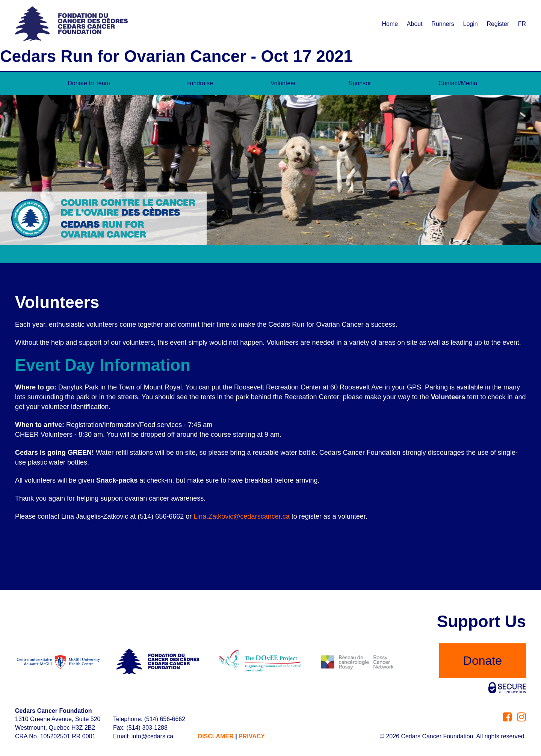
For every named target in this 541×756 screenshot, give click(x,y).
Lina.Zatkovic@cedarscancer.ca (241, 516)
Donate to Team (89, 83)
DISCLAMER (216, 736)
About (415, 24)
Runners (442, 24)
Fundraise (199, 83)
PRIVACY (252, 736)
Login (470, 24)
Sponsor (360, 83)
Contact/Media (457, 83)
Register (498, 24)
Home (390, 24)
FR (522, 24)
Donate (482, 660)
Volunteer (283, 83)
